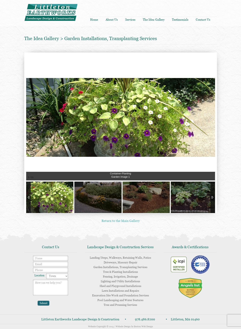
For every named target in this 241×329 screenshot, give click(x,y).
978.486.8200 (145, 319)
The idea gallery (153, 19)
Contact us (203, 19)
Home (94, 19)
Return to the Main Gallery (121, 221)
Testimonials (180, 19)
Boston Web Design (143, 326)
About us (112, 19)
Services (130, 19)
